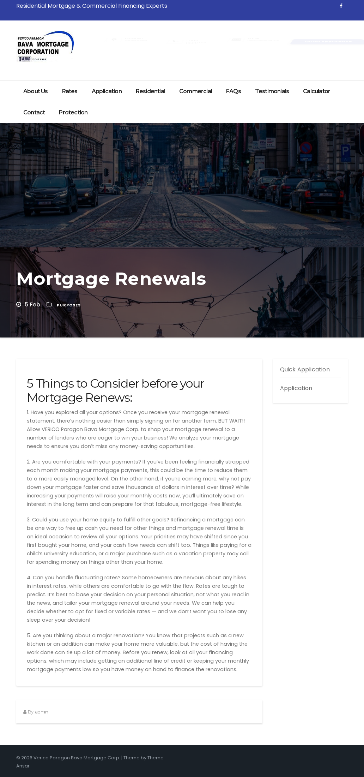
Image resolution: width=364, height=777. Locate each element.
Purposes (69, 305)
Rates (70, 91)
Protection (73, 112)
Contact (34, 112)
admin (41, 712)
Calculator (316, 91)
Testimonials (272, 91)
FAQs (233, 91)
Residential (150, 91)
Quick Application (305, 369)
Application (107, 91)
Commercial (195, 91)
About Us (35, 91)
